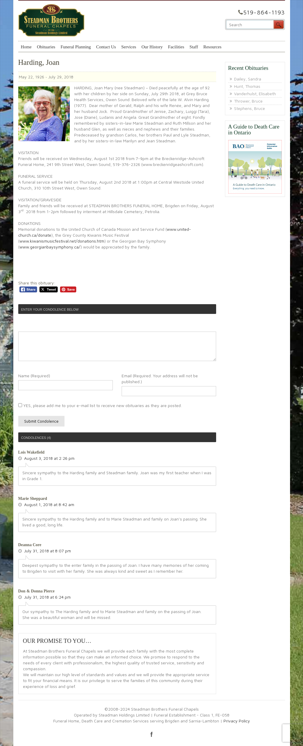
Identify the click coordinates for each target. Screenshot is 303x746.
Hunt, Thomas (247, 86)
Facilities (176, 47)
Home (26, 47)
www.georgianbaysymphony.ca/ (49, 246)
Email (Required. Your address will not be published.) (160, 378)
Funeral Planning (76, 47)
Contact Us (106, 47)
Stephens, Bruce (249, 108)
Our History (152, 47)
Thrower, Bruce (248, 100)
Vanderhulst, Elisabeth (255, 93)
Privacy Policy (236, 720)
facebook (152, 734)
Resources (212, 47)
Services (128, 47)
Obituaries (46, 47)
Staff (194, 47)
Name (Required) (34, 375)
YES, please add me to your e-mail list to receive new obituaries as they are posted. (100, 405)
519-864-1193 (264, 12)
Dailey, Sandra (247, 78)
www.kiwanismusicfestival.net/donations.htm (61, 240)
